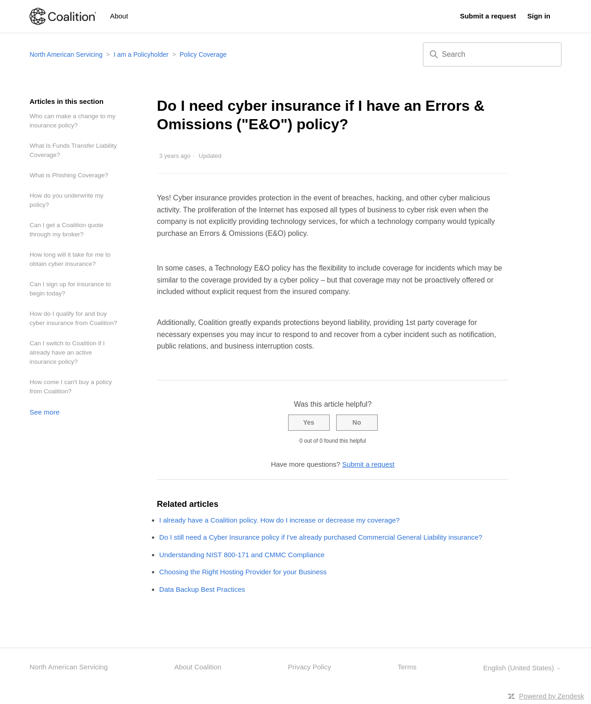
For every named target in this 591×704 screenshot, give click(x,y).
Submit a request (488, 16)
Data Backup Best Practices (202, 589)
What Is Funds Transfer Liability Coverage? (73, 150)
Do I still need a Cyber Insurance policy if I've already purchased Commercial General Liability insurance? (320, 537)
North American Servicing (67, 54)
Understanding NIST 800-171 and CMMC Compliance (242, 555)
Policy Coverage (203, 54)
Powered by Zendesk (551, 696)
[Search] (492, 54)
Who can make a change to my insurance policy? (72, 121)
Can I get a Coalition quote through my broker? (66, 230)
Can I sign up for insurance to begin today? (70, 289)
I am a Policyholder (141, 54)
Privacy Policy (309, 667)
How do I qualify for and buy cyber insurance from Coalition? (73, 318)
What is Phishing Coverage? (69, 175)
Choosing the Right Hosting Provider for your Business (243, 572)
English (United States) (522, 668)
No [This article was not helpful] (356, 422)
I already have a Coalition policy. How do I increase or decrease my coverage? (279, 520)
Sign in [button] (538, 16)
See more (45, 412)
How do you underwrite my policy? (66, 200)
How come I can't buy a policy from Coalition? (71, 387)
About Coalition (198, 667)
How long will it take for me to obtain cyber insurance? (70, 259)
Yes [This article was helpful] (308, 422)
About (119, 16)
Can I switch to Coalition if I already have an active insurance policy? (67, 352)
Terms (407, 667)
